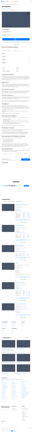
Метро (3, 379)
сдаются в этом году (4, 323)
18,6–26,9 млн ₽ (28, 293)
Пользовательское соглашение (24, 414)
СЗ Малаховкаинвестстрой (22, 251)
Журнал (16, 1)
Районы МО (17, 379)
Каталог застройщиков (25, 409)
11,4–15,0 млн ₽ (28, 291)
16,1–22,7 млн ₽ (28, 216)
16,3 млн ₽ (27, 237)
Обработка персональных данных (25, 417)
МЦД (12, 379)
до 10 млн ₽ (22, 323)
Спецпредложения (11, 1)
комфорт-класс (13, 323)
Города (14, 379)
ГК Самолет (20, 288)
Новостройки (13, 408)
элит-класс (13, 326)
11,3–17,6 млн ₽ (28, 215)
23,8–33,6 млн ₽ (28, 295)
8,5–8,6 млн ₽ (28, 235)
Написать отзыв (26, 185)
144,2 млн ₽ (27, 274)
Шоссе (8, 379)
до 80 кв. (13, 331)
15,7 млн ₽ (27, 255)
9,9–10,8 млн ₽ (28, 236)
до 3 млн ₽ (22, 326)
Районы (5, 379)
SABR (10, 429)
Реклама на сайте (24, 420)
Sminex (20, 312)
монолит (3, 331)
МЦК (10, 379)
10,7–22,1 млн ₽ (28, 292)
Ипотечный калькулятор (25, 408)
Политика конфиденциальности (24, 412)
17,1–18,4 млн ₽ (28, 217)
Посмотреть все (4, 401)
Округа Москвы (21, 379)
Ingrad (20, 210)
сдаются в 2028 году (4, 326)
